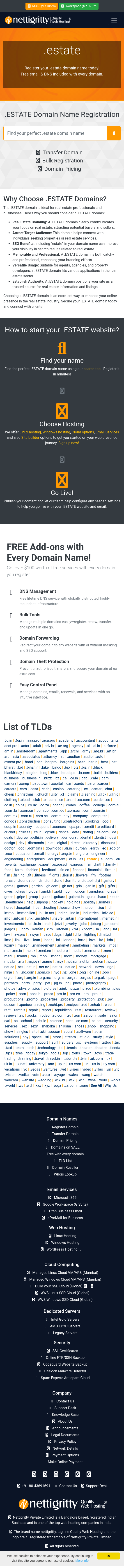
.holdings (73, 902)
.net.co (111, 961)
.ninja (7, 972)
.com (86, 810)
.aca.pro (48, 740)
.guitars (59, 897)
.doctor (9, 848)
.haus (101, 897)
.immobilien (25, 913)
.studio (84, 1037)
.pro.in (96, 994)
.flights (53, 875)
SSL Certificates (62, 1351)
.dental (85, 837)
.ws (20, 1085)
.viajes (74, 1069)
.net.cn (97, 961)
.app (63, 751)
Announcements (62, 1428)
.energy (52, 854)
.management (43, 945)
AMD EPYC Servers (62, 1326)
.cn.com (49, 800)
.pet (47, 983)
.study (97, 1037)
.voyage (59, 1075)
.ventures (50, 1069)
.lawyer (33, 934)
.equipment (56, 859)
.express (76, 864)
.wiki (71, 1080)
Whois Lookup (62, 1174)
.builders (111, 773)
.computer (98, 816)
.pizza (74, 988)
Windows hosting (56, 432)
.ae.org (62, 746)
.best (104, 762)
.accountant (85, 740)
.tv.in (83, 1058)
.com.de (57, 810)
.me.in (17, 951)
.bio (67, 767)
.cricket (9, 832)
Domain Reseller (62, 1167)
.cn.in (70, 800)
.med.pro (61, 951)
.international (87, 918)
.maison (23, 945)
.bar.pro (50, 762)
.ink (29, 918)
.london (68, 940)
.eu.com (106, 859)
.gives (8, 891)
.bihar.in (32, 767)
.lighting (89, 934)
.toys (98, 1053)
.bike (45, 767)
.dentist (100, 837)
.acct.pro (10, 746)
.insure (57, 918)
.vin (108, 1069)
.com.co (42, 810)
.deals (8, 837)
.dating (87, 832)
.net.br (84, 961)
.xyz (47, 1085)
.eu (117, 859)
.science (55, 1021)
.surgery (67, 1042)
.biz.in (85, 767)
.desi (112, 837)
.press (48, 994)
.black (97, 767)
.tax (117, 1042)
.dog (20, 848)
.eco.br (114, 848)
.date (75, 832)
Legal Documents (62, 1435)
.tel (60, 1048)
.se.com (81, 1021)
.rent (7, 1010)
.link (17, 940)
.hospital (23, 907)
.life (78, 934)
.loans (47, 940)
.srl (46, 1037)
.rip (21, 1015)
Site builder (30, 437)
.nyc (56, 972)
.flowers (81, 875)
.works (115, 1080)
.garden (37, 886)
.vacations (11, 1069)
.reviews (9, 1015)
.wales (72, 1075)
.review (109, 1010)
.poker (10, 994)
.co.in (7, 805)
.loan (36, 940)
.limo (7, 940)
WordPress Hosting (61, 1249)
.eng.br (66, 854)
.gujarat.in (76, 897)
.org (20, 978)
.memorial (92, 951)
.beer (81, 762)
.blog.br (31, 773)
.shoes (78, 1026)
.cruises (24, 832)
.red (84, 1005)
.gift (101, 886)
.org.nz (58, 978)
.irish (47, 924)
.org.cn (8, 978)
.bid (20, 767)
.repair (33, 1010)
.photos (9, 988)
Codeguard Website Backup (62, 1364)
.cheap (8, 794)
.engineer (97, 854)
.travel (39, 1058)
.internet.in (109, 918)
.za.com (70, 1085)
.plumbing (102, 988)
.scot (69, 1021)
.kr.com (87, 929)
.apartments (48, 751)
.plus (116, 988)
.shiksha (64, 1026)
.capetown (40, 783)
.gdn (78, 886)
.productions (13, 999)
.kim (49, 929)
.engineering (13, 859)
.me (6, 951)
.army (85, 751)
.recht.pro (55, 1005)
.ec (103, 848)
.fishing (19, 875)
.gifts (111, 886)
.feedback (49, 870)
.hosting (49, 907)
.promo (32, 999)
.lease (46, 934)
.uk (108, 1058)
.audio (88, 756)
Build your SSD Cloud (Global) (61, 1286)
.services (10, 1026)
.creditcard (105, 827)
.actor (24, 746)
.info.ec (107, 913)
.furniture (72, 880)
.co (107, 800)
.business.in (31, 778)
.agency (77, 746)
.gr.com (80, 891)
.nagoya (33, 961)
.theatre (100, 1048)
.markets (99, 945)
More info (82, 1560)
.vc (25, 1069)
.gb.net (66, 886)
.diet (50, 843)
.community (59, 816)
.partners (10, 983)
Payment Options (62, 1455)
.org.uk (99, 978)
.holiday (89, 902)
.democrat (69, 837)
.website (27, 1080)
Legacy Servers (61, 1333)
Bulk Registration (58, 160)
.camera (9, 783)
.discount (107, 843)
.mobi (43, 956)
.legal (58, 934)
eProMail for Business (62, 1218)
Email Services (107, 432)
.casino (58, 789)
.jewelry (71, 924)
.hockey (57, 902)
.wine (91, 1080)
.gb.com (51, 886)
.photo (77, 983)
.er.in (72, 859)
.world (10, 1085)
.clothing (10, 800)
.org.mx (45, 978)
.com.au (114, 805)
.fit (29, 875)
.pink (63, 988)
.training (24, 1058)
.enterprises (35, 859)
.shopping (106, 1026)
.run (77, 1015)
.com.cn (26, 810)
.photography (95, 983)
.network (85, 967)
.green (8, 897)
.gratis (111, 891)
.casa (34, 789)
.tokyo (43, 1053)
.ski (43, 1031)
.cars (23, 789)
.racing (39, 1005)
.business (11, 778)
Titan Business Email (62, 1211)
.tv (75, 1058)
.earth (94, 848)
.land (106, 929)
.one (72, 972)
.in (39, 913)
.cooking (92, 821)
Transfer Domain (59, 152)
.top (65, 1053)
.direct (75, 843)
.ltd (100, 940)
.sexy (34, 1026)
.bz (56, 778)
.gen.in (90, 886)
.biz (75, 767)
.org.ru (72, 978)
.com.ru (26, 816)
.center (95, 789)
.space (36, 1037)
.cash (45, 789)
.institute (42, 918)
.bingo (56, 767)
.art (6, 756)
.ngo (109, 967)
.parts (25, 983)
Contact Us (62, 1401)
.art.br (111, 751)
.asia (15, 756)
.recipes (72, 1005)
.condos (9, 821)
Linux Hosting (62, 1236)
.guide (45, 897)
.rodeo (44, 1015)
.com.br (11, 810)
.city (54, 794)
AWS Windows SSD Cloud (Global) (61, 1300)
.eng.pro (81, 854)
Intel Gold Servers (62, 1319)
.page (112, 978)
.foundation (27, 880)
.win (81, 1080)
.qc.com (9, 1005)
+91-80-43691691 (36, 1486)
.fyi (97, 880)
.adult (36, 746)
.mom (67, 956)
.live (26, 940)
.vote (35, 1075)
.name (47, 961)
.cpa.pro (75, 827)
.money (81, 956)
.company (80, 816)
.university (36, 1064)
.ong (82, 972)
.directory (89, 843)
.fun (48, 880)
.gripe (20, 897)
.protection (86, 999)
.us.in (95, 1064)
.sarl (6, 1021)
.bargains (66, 762)
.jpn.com (111, 924)
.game (8, 886)
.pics (36, 988)
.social (68, 1031)
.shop (91, 1026)
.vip (116, 1069)
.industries (90, 913)
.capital (57, 783)
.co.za (44, 805)
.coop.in (9, 827)
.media (76, 951)
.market (63, 945)
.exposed (59, 864)
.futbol (87, 880)
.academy (65, 740)
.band (28, 762)
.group (33, 897)
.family (110, 864)
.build (97, 773)
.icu (101, 907)
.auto (99, 756)
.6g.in (19, 740)
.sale (102, 1015)
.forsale (9, 880)
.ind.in (74, 913)
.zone (83, 1085)
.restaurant (92, 1010)
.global (33, 891)
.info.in (18, 918)
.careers (9, 789)
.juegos (9, 929)
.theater (85, 1048)
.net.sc (69, 967)
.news (99, 967)
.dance (63, 832)
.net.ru (57, 967)
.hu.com (89, 907)
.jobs (83, 924)
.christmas (25, 794)
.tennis (71, 1048)
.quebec (25, 1005)
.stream (70, 1037)
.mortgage (98, 956)
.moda (55, 956)
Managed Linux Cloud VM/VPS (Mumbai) (62, 1273)
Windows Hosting (62, 1242)
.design (9, 843)
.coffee (84, 805)
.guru (90, 897)
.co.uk (32, 805)
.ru (69, 1015)
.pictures (50, 988)
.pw (110, 999)
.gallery (108, 880)
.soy (25, 1037)
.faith (98, 864)
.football (105, 875)
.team (19, 1048)
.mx (21, 961)
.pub (100, 999)
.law (6, 934)
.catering (73, 789)
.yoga (57, 1085)
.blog (43, 773)
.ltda (109, 940)
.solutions (11, 1037)
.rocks (32, 1015)
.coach (57, 805)
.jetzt (58, 924)
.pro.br (61, 994)
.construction (29, 821)
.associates (31, 756)
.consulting (51, 821)
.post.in (35, 994)
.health (114, 897)
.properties (49, 999)
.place (86, 988)
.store (56, 1037)
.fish (6, 875)
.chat (108, 789)
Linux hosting (30, 432)
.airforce (109, 746)
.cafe (94, 778)
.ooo (105, 972)
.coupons (41, 827)
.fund (58, 880)
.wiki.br (59, 1080)
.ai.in (96, 746)
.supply (26, 1042)
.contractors (73, 821)
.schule (40, 1021)
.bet (114, 762)
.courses (59, 827)
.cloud (25, 800)
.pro (86, 994)
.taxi (8, 1048)
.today (30, 1053)
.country (25, 827)
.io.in (37, 924)
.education (23, 854)
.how (76, 907)
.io (28, 924)
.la (97, 929)
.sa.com (89, 1015)
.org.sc (85, 978)
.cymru (49, 832)
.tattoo (106, 1042)
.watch (98, 1075)
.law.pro (19, 934)
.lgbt (68, 934)
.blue (54, 773)
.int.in (69, 918)
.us (86, 1064)
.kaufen (37, 929)
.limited (105, 934)
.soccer (54, 1031)
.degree (22, 837)
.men (107, 951)
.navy (59, 961)
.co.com (83, 800)
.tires (19, 1053)
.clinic (113, 794)
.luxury (8, 945)
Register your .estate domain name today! (62, 68)
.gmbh (46, 891)
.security (111, 1021)
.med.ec (44, 951)
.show (8, 1031)
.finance (78, 870)
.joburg (95, 924)
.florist (67, 875)
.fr (41, 880)
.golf (68, 891)
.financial (94, 870)
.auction (73, 756)
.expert (43, 864)
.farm (18, 870)
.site (34, 1031)
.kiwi (74, 929)
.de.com (102, 832)
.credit (89, 827)
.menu (8, 956)
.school (26, 1021)
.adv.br (49, 746)
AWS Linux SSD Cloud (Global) (62, 1293)
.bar (39, 762)
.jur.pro (23, 929)
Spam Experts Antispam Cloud (62, 1378)
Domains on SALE (62, 1147)
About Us (62, 1421)
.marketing (80, 945)
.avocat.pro (12, 762)
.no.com (27, 972)
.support (41, 1042)
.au (62, 756)
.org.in (31, 978)
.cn (60, 800)
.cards (79, 783)
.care (90, 783)
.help (29, 902)
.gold (58, 891)
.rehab (95, 1005)
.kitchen (61, 929)
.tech (30, 1048)
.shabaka (47, 1026)
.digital (61, 843)
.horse (8, 907)
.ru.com (58, 1015)
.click (102, 794)
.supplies (10, 1042)
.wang (85, 1075)
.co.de (98, 800)
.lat (114, 929)
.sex (23, 1026)
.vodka (23, 1075)
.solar (98, 1031)
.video (86, 1069)
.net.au (71, 961)
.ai (88, 746)
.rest (77, 1010)
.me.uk (30, 951)
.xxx (38, 1085)
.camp (24, 783)
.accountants (108, 740)
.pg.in (57, 983)
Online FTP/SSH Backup (62, 1357)
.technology (46, 1048)
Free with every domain (62, 1154)
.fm (93, 875)
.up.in (61, 1064)
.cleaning (88, 794)
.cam (105, 778)
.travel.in (53, 1058)
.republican (62, 1010)
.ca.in (73, 778)
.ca (64, 778)
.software (83, 1031)
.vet (63, 1069)
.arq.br (98, 751)
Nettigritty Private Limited (91, 1537)
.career (102, 783)
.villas (98, 1069)
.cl (62, 794)
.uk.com (96, 1058)
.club (36, 800)
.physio (24, 988)
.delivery (52, 837)
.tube (66, 1058)
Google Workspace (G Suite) (62, 1204)
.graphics (96, 891)
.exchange (27, 864)
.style (109, 1037)
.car (68, 783)
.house (64, 907)
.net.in (30, 967)
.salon (113, 1015)
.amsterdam (25, 751)
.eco (8, 854)
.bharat (9, 767)
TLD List (62, 1161)
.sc (15, 1021)
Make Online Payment (62, 1462)
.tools (54, 1053)
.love (92, 940)
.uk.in (7, 1064)
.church (42, 794)
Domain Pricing (58, 169)
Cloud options (83, 432)
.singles (22, 1031)
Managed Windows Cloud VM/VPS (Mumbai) (62, 1279)
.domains (34, 848)
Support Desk (62, 1408)
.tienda (114, 1048)
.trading (9, 1058)
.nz (64, 972)
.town (87, 1053)
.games (22, 886)
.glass (20, 891)
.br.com (84, 773)
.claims (72, 794)
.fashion (31, 870)
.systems (90, 1042)
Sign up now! (68, 443)
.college (98, 805)
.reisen (108, 1005)
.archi (74, 751)
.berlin (92, 762)
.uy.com (109, 1064)
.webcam (10, 1080)
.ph (66, 983)
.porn (22, 994)
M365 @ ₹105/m (42, 6)
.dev (21, 843)
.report (46, 1010)
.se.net (96, 1021)
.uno (50, 1064)
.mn (33, 956)
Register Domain (62, 1127)
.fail (88, 864)
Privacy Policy (62, 1442)
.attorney (50, 756)
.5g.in (7, 740)
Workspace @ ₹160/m (78, 6)
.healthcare (14, 902)
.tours (75, 1053)
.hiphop (42, 902)
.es (80, 859)
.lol (57, 940)
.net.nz (43, 967)
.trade (109, 1053)
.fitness (40, 875)
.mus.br (9, 961)
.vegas (35, 1069)
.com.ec (73, 810)
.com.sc (41, 816)
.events (11, 864)
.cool (105, 821)
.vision (10, 1075)
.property (67, 999)
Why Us (111, 1085)
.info (7, 918)
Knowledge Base (61, 1415)
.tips (8, 1053)
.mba (112, 945)
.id (108, 907)
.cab (84, 778)
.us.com (74, 1064)
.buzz (47, 778)
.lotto (81, 940)
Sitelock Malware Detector (62, 1371)
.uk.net (20, 1064)
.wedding (44, 1080)
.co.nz (20, 805)
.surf (54, 1042)
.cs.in (37, 832)
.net (20, 967)
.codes (70, 805)
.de (113, 832)
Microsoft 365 (62, 1198)
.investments (13, 924)
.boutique (68, 773)
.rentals (19, 1010)
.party (37, 983)
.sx (78, 1042)
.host (36, 907)
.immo (8, 913)
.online (94, 972)
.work (102, 1080)
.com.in (99, 810)
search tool (92, 369)
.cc (85, 789)
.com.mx (10, 816)
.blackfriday (12, 773)
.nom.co (43, 972)
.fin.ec (64, 870)
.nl (16, 972)
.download (53, 848)
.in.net (49, 913)
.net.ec (8, 967)
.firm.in (109, 870)
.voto (46, 1075)
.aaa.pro (32, 740)
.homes (104, 902)
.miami (21, 956)
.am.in (8, 751)
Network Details (62, 1448)
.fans (7, 870)
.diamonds (35, 843)
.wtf (29, 1085)
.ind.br (62, 913)
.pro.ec (74, 994)
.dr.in (68, 848)
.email (39, 854)
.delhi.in (36, 837)
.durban (81, 848)
